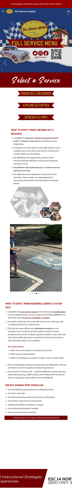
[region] (36, 4)
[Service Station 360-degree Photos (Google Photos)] (35, 418)
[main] (36, 156)
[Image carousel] (36, 259)
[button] (3, 11)
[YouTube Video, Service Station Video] (36, 444)
